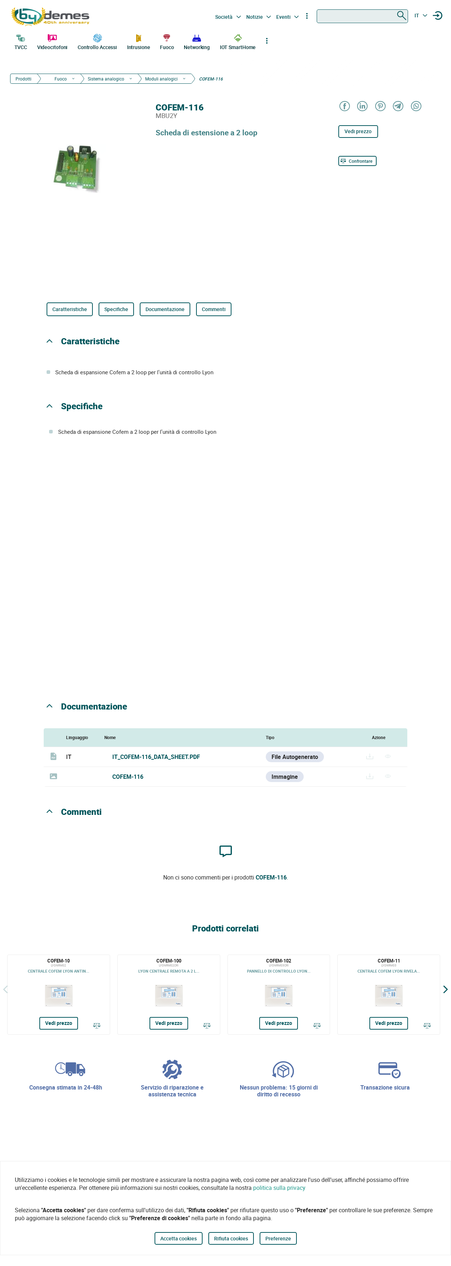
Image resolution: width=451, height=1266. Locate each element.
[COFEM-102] (279, 995)
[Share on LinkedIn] (362, 107)
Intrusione (138, 41)
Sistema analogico (106, 79)
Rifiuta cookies (231, 1238)
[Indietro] (5, 989)
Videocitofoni (52, 41)
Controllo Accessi (97, 41)
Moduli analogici (161, 79)
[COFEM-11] (389, 995)
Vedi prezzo (358, 131)
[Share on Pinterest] (380, 107)
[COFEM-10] (59, 995)
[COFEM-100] (169, 995)
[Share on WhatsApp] (415, 107)
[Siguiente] (445, 989)
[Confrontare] (357, 161)
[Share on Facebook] (344, 107)
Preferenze (278, 1238)
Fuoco (167, 41)
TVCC (20, 41)
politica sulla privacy (279, 1188)
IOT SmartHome (238, 41)
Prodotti (23, 79)
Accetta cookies (178, 1238)
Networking (197, 41)
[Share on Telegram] (397, 107)
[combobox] (362, 16)
